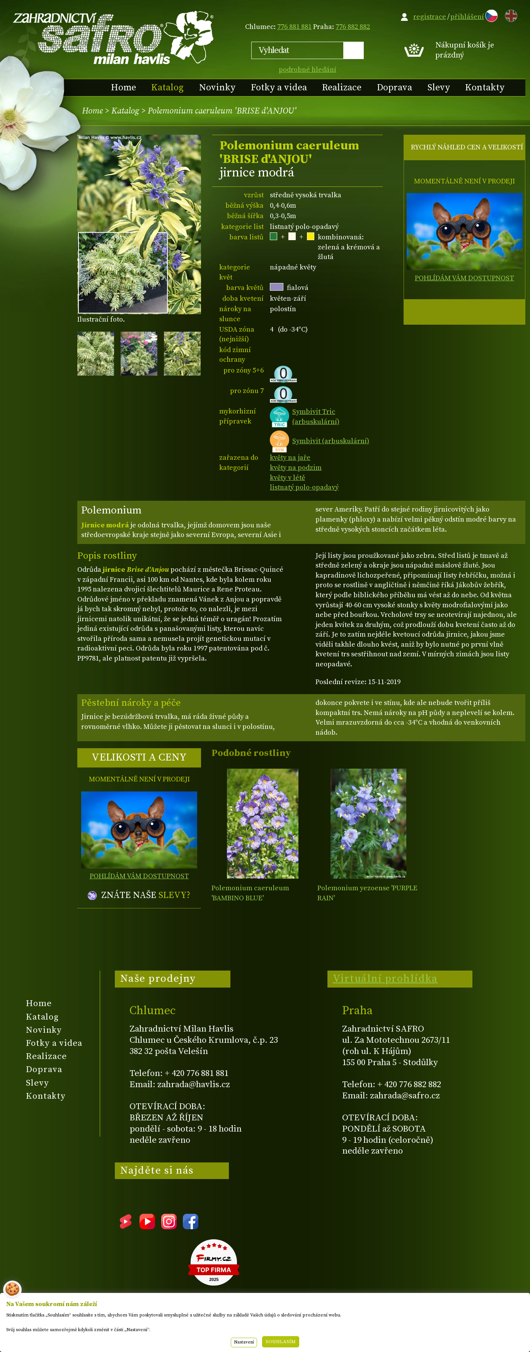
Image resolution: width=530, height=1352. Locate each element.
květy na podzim (296, 467)
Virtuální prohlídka (385, 978)
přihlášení (467, 16)
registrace (429, 16)
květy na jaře (290, 457)
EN (509, 14)
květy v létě (287, 477)
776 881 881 (294, 26)
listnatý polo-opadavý (304, 487)
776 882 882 (353, 26)
